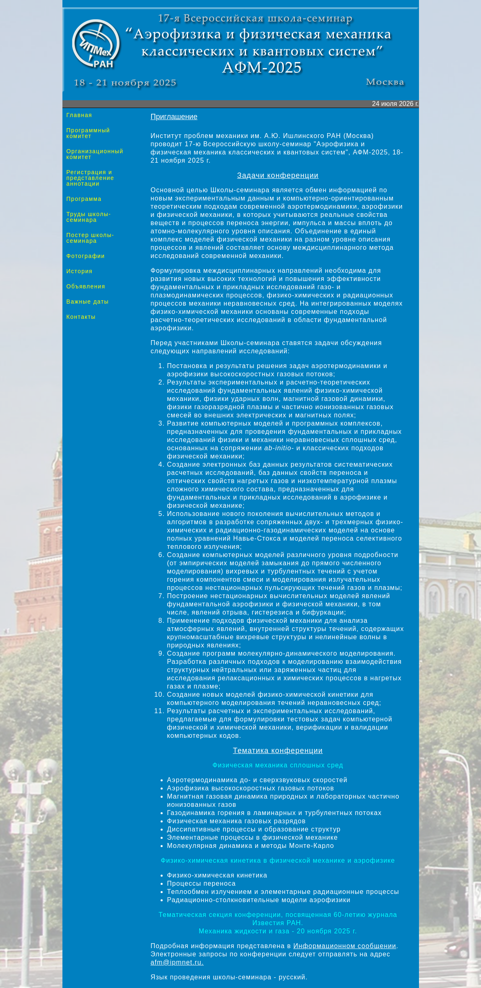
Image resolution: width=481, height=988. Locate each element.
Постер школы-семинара (91, 238)
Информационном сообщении (344, 945)
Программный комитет (88, 133)
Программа (84, 199)
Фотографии (86, 256)
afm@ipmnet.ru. (177, 962)
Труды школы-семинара (89, 217)
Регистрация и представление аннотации (91, 178)
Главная (79, 115)
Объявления (86, 286)
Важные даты (88, 301)
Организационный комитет (95, 154)
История (80, 271)
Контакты (81, 316)
